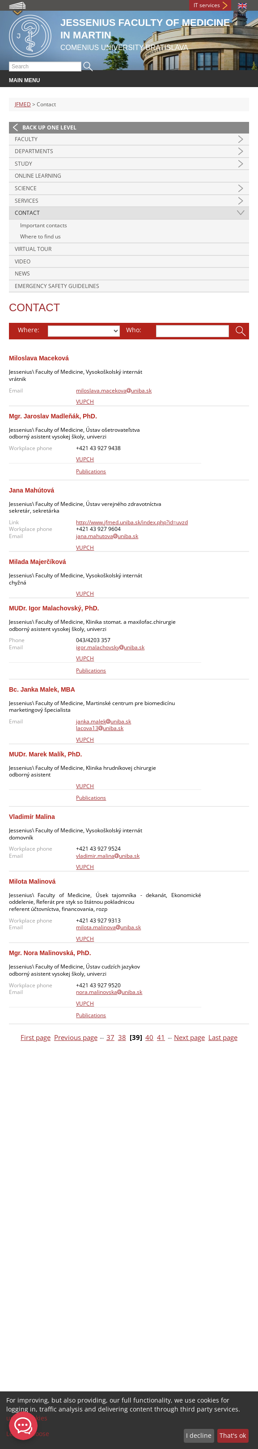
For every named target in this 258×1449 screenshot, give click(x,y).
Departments (34, 151)
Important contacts (43, 225)
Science (26, 188)
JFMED (23, 104)
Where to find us (40, 236)
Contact (27, 213)
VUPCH (85, 401)
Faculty (26, 139)
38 (122, 1037)
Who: (133, 330)
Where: (28, 330)
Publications (91, 471)
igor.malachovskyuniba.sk (110, 647)
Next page (189, 1037)
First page (36, 1037)
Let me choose (27, 1433)
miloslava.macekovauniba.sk (114, 390)
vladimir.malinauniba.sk (108, 856)
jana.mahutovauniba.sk (107, 536)
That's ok (233, 1435)
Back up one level (49, 127)
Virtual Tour (33, 249)
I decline (198, 1435)
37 (110, 1037)
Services (26, 201)
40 (149, 1037)
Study (23, 163)
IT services (207, 5)
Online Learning (38, 176)
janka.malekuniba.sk (103, 721)
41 (161, 1037)
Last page (222, 1037)
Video (22, 261)
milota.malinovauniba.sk (108, 927)
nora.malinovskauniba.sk (109, 992)
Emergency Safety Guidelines (57, 286)
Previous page (75, 1037)
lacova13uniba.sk (99, 728)
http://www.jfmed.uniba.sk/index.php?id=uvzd (132, 522)
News (22, 273)
